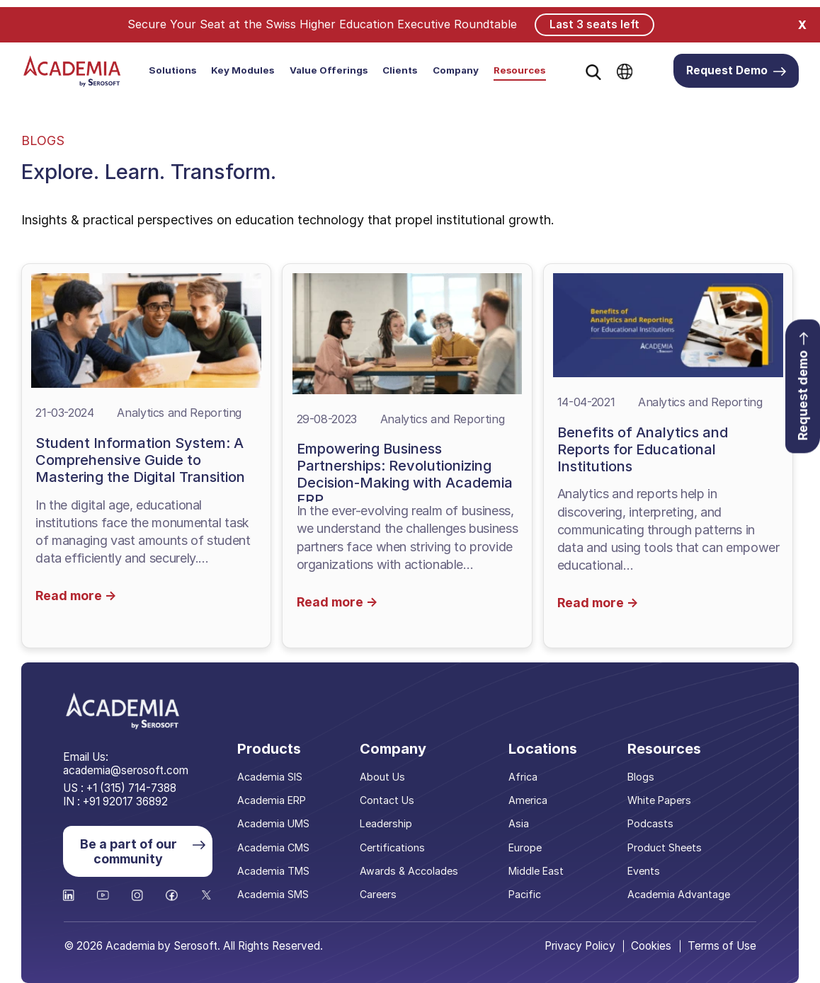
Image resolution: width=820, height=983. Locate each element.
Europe (526, 846)
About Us (385, 775)
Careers (381, 893)
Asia (520, 823)
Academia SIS (274, 775)
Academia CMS (277, 846)
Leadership (388, 823)
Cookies (651, 945)
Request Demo (736, 71)
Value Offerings (329, 70)
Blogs (642, 775)
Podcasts (651, 823)
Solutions (172, 70)
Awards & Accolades (411, 869)
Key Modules (242, 70)
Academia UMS (277, 823)
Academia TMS (277, 869)
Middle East (537, 869)
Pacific (526, 893)
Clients (399, 70)
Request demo (802, 387)
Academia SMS (277, 893)
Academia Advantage (679, 893)
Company (456, 70)
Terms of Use (722, 945)
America (528, 799)
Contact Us (390, 799)
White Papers (660, 799)
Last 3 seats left (594, 24)
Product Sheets (665, 846)
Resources (519, 70)
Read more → (77, 594)
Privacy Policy (578, 945)
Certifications (395, 846)
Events (645, 869)
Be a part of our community (142, 850)
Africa (524, 775)
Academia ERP (275, 799)
